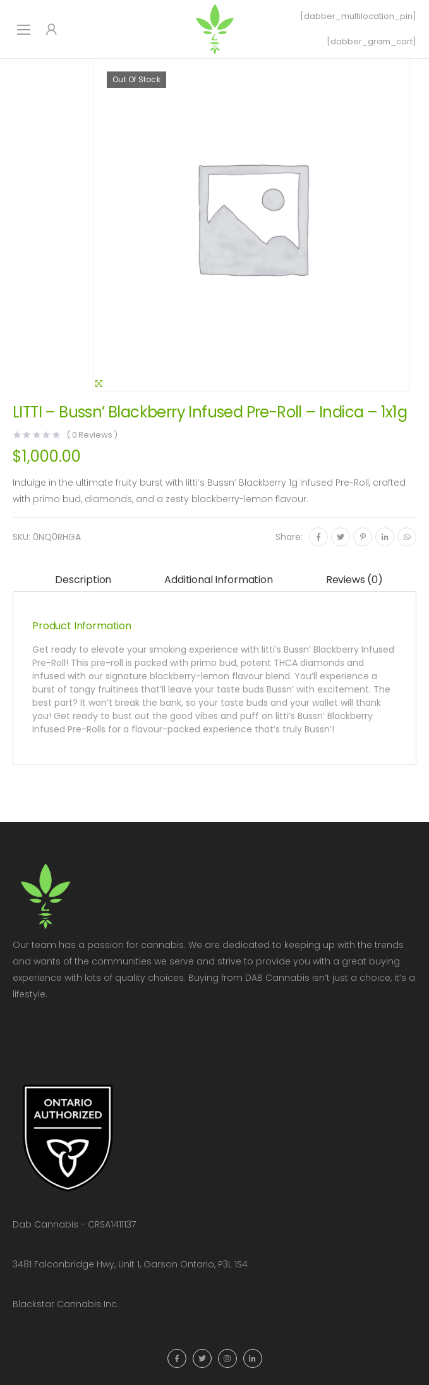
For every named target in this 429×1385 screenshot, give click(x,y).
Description (83, 579)
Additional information (218, 579)
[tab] (83, 580)
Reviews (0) (354, 579)
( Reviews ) (92, 435)
